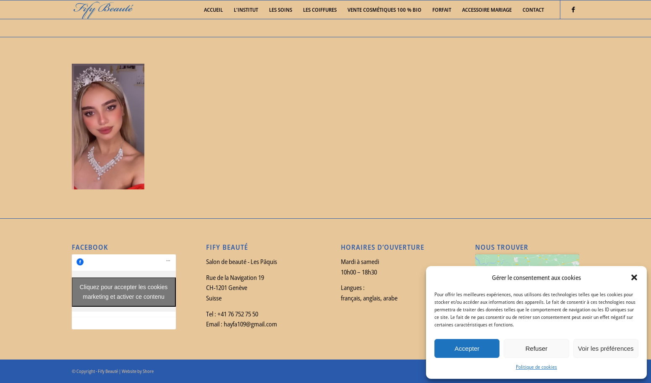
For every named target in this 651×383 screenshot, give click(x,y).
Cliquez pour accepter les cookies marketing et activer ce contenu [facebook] (123, 292)
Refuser (537, 348)
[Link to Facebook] (573, 9)
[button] (634, 277)
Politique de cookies (536, 366)
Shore (148, 371)
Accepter (467, 348)
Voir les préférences (606, 348)
